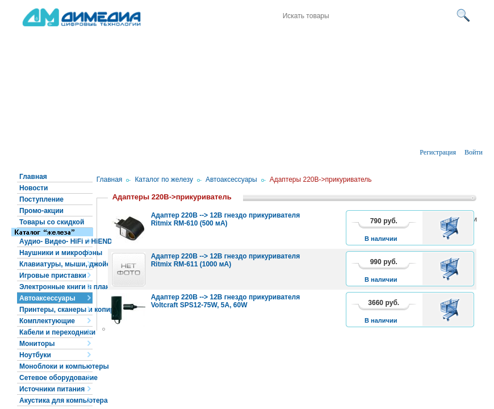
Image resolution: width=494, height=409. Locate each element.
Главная (33, 177)
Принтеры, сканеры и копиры (56, 310)
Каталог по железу (164, 179)
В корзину (451, 228)
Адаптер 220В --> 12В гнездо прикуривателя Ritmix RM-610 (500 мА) (225, 219)
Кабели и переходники (56, 332)
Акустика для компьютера (56, 400)
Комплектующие (47, 321)
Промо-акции (41, 211)
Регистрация (438, 152)
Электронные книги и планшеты (56, 287)
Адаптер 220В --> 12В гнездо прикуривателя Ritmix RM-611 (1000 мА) (225, 260)
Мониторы (37, 344)
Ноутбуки (35, 355)
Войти (473, 152)
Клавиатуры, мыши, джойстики (56, 264)
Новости (33, 188)
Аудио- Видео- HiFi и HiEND (56, 241)
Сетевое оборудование (56, 378)
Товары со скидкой (51, 222)
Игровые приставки (52, 275)
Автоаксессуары (47, 298)
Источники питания (52, 389)
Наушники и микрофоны (56, 253)
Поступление (41, 199)
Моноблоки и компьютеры (56, 366)
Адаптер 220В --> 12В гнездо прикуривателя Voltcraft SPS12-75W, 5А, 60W (225, 301)
